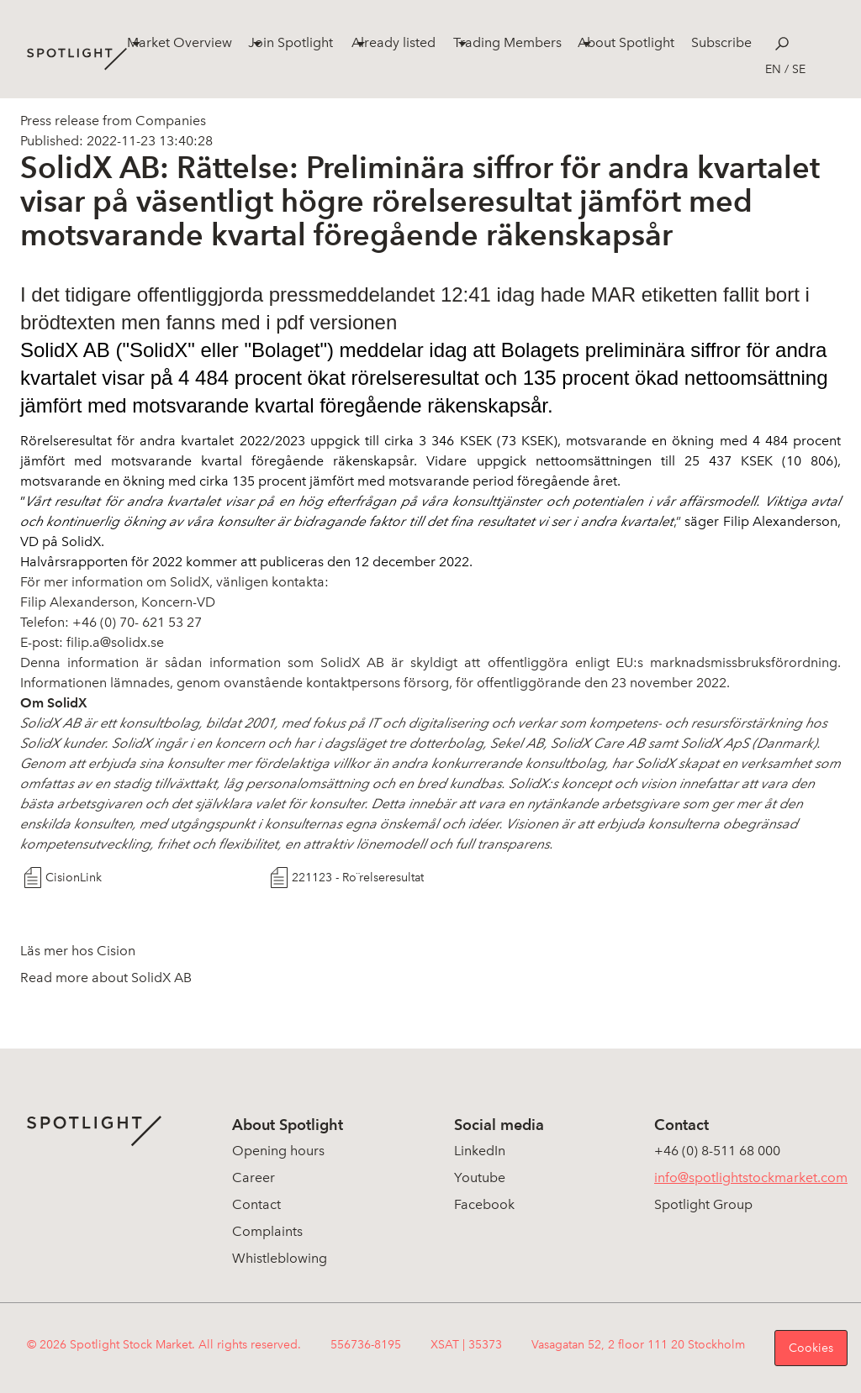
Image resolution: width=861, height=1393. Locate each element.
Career (253, 1177)
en (773, 69)
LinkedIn (479, 1151)
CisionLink (73, 877)
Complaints (267, 1231)
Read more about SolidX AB (106, 978)
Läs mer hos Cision (77, 951)
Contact (256, 1204)
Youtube (479, 1177)
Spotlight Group (703, 1204)
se (799, 69)
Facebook (484, 1204)
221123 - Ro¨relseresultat (358, 877)
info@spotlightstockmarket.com (751, 1177)
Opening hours (278, 1151)
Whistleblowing (279, 1258)
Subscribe (721, 42)
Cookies (811, 1348)
